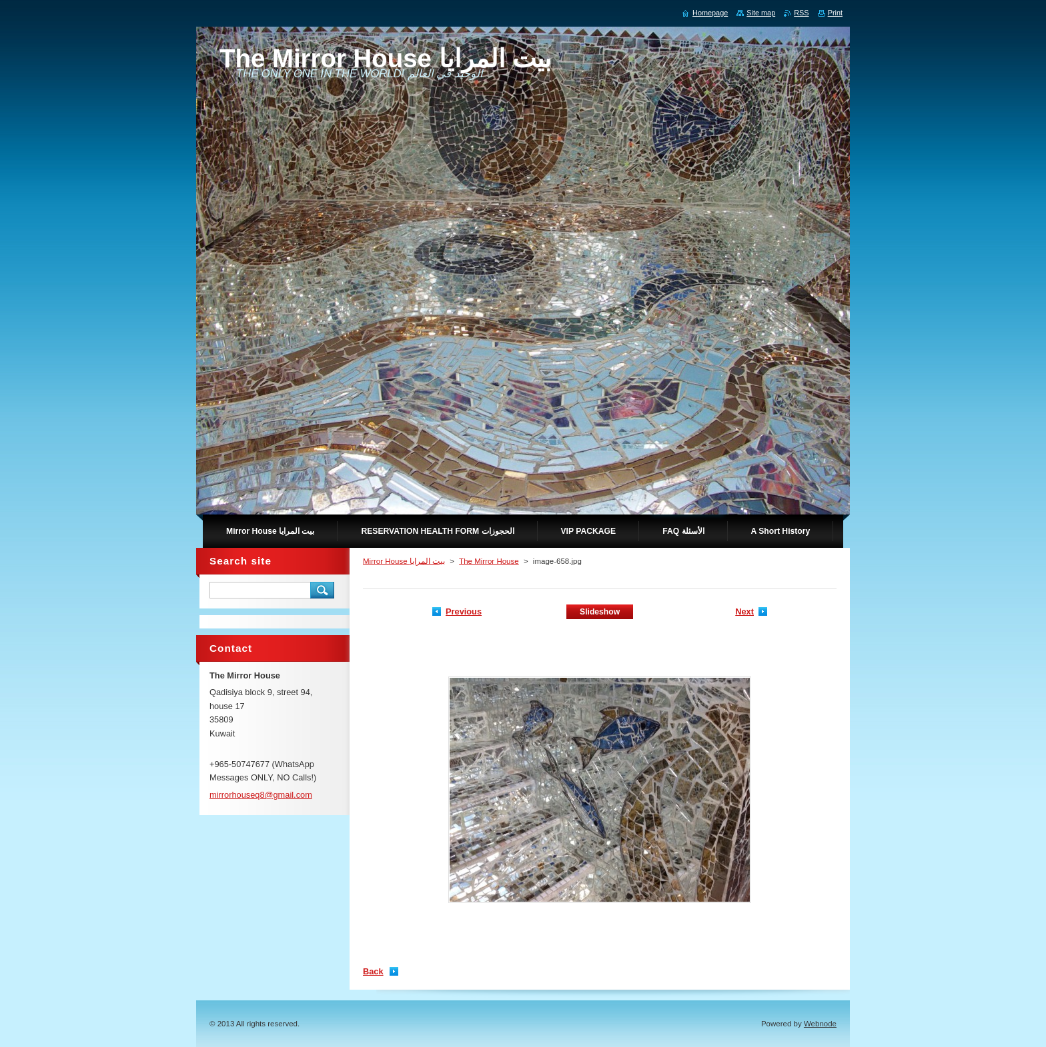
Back (373, 971)
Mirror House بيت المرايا (404, 561)
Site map (760, 13)
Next (744, 611)
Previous (464, 611)
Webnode (820, 1024)
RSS (801, 13)
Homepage (710, 13)
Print (835, 13)
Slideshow (600, 611)
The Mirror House (489, 561)
